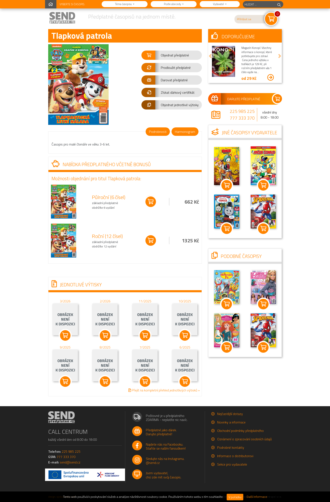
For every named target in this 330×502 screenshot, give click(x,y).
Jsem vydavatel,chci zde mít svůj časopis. (163, 474)
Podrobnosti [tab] (157, 131)
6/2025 (185, 347)
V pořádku (235, 497)
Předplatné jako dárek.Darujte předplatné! (161, 432)
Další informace (257, 496)
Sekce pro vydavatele (232, 464)
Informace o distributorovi (235, 455)
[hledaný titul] (259, 4)
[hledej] (279, 4)
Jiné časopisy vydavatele (244, 132)
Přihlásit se (244, 19)
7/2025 (145, 347)
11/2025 (145, 300)
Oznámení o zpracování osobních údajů (244, 439)
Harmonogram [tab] (185, 131)
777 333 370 (242, 118)
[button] (171, 55)
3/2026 (65, 300)
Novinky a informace (231, 422)
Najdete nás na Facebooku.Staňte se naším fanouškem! (166, 446)
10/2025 (184, 300)
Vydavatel (219, 4)
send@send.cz (70, 462)
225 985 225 (242, 111)
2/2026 (105, 300)
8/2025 (105, 347)
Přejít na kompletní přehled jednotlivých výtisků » (164, 390)
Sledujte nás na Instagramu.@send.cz (165, 460)
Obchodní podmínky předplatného (240, 430)
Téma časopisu (123, 4)
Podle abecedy (173, 4)
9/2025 (65, 347)
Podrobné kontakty (230, 447)
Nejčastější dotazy (230, 413)
